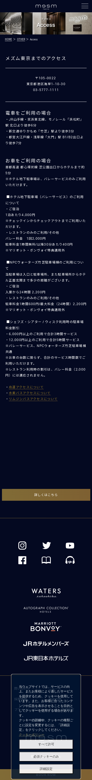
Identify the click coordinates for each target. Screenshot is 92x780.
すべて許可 (46, 744)
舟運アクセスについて (26, 387)
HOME (8, 39)
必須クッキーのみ (46, 756)
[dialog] (46, 726)
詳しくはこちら (46, 494)
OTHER (21, 39)
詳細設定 (46, 769)
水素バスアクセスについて (30, 393)
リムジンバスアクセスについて (33, 399)
